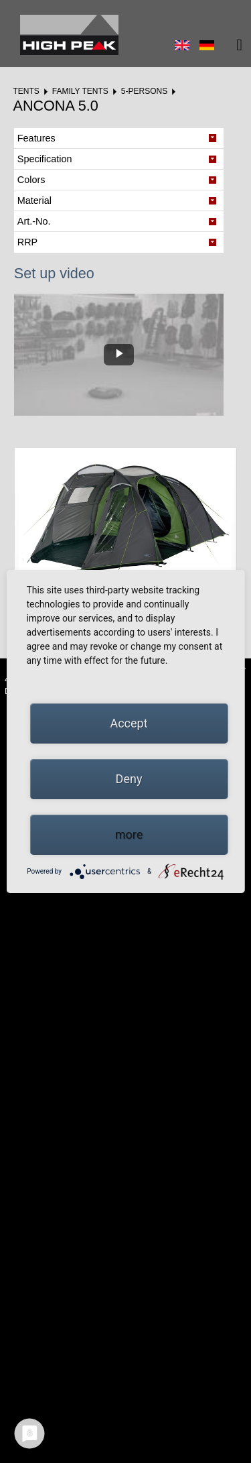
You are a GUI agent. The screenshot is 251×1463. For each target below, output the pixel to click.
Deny (129, 779)
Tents (26, 91)
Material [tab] (34, 200)
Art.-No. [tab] (34, 221)
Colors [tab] (31, 179)
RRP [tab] (27, 242)
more (129, 834)
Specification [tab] (44, 159)
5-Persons (144, 91)
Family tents (80, 91)
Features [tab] (36, 138)
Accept (128, 723)
